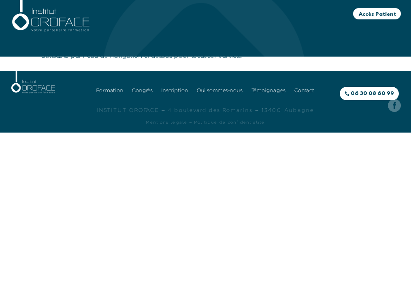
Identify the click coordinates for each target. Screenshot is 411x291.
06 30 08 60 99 (372, 94)
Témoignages (222, 35)
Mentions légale (166, 122)
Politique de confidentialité (229, 122)
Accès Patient (377, 14)
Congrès (209, 22)
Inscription (250, 22)
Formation (160, 22)
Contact (266, 35)
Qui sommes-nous (160, 35)
